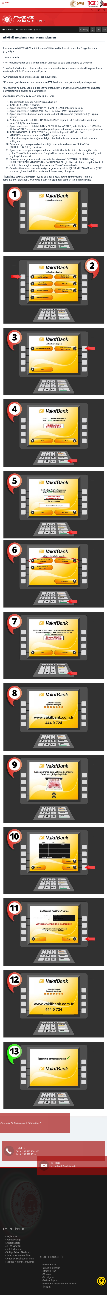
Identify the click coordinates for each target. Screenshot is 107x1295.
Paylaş (85, 30)
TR (104, 10)
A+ (104, 29)
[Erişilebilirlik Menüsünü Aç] (101, 1281)
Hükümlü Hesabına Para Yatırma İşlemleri (23, 30)
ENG (98, 10)
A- (99, 29)
